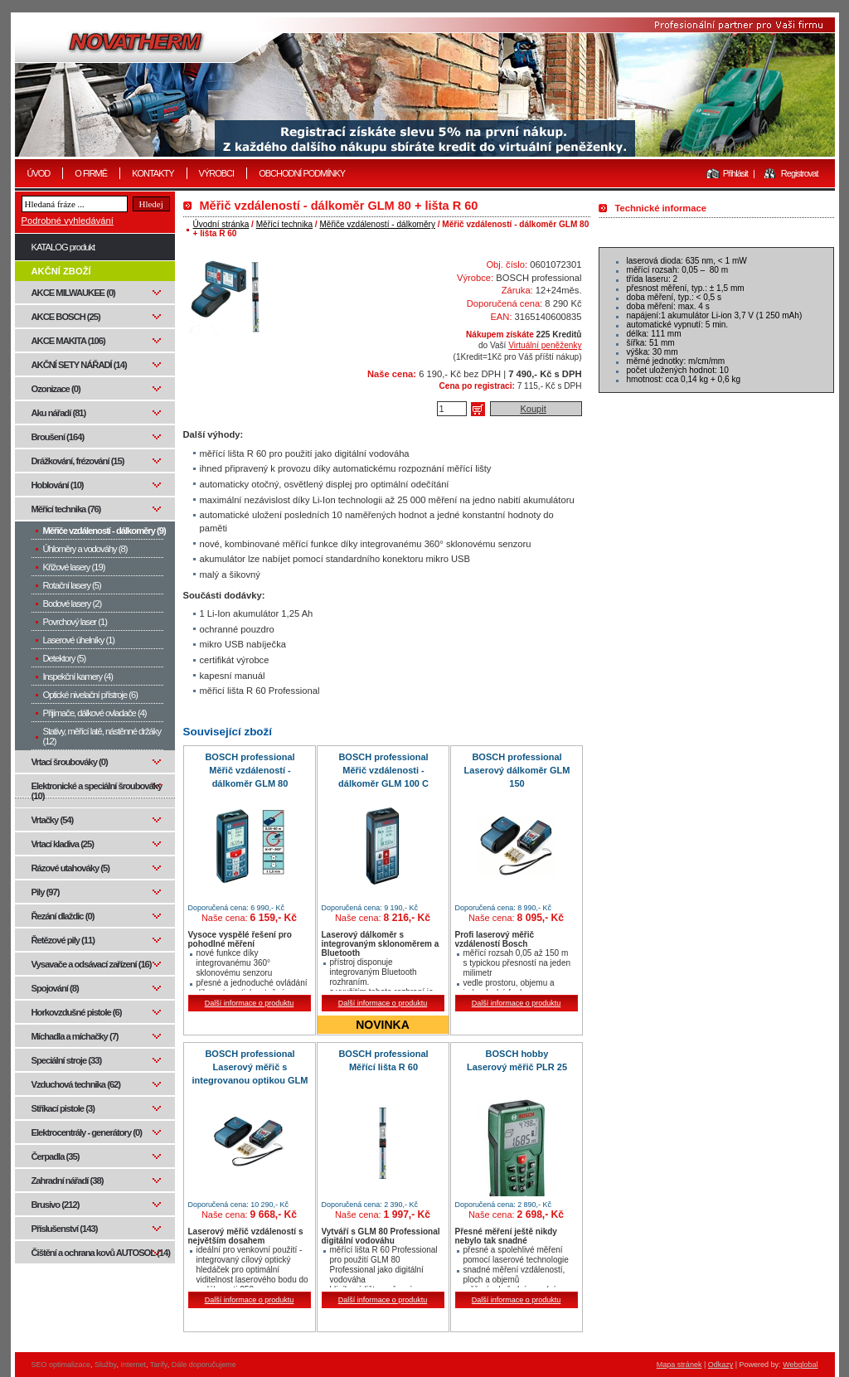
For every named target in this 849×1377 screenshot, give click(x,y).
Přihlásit (735, 173)
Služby (105, 1364)
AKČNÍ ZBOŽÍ (61, 271)
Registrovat (799, 173)
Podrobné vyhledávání (68, 220)
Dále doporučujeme (204, 1364)
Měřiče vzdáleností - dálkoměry (376, 224)
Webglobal (800, 1364)
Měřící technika (284, 224)
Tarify (158, 1364)
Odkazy (721, 1364)
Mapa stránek (679, 1364)
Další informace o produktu (249, 1003)
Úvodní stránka (221, 224)
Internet (133, 1364)
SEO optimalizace (61, 1364)
